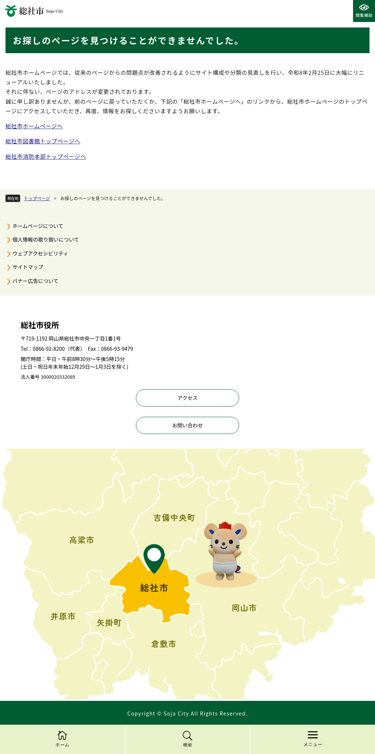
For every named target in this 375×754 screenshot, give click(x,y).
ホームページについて (37, 225)
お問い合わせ (187, 425)
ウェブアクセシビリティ (40, 253)
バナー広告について (35, 280)
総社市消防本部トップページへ (45, 156)
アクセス (187, 397)
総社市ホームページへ (34, 126)
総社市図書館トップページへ (42, 141)
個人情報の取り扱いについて (45, 239)
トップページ (37, 198)
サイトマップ (27, 267)
